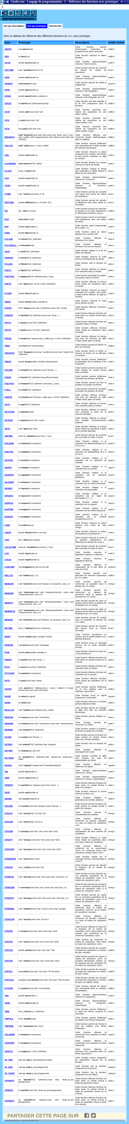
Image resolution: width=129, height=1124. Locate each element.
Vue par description (13, 26)
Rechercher (56, 26)
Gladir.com (18, 1)
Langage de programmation (44, 1)
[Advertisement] (79, 15)
